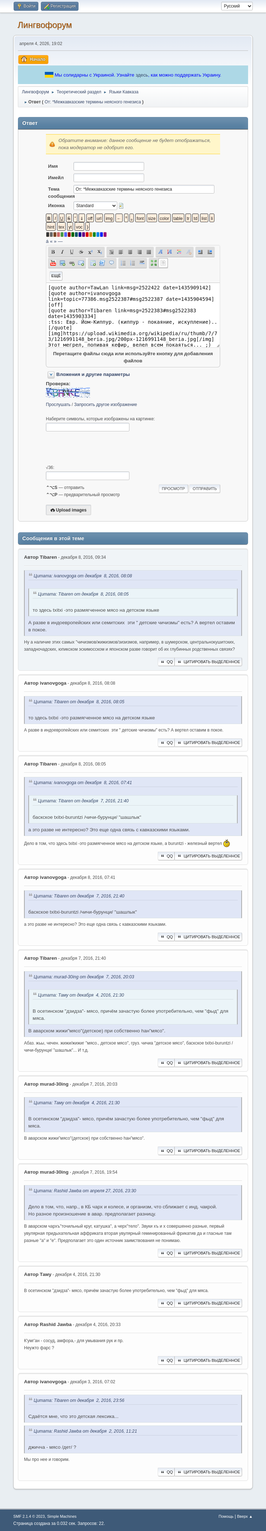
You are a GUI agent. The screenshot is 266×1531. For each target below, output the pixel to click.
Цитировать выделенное (208, 662)
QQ (166, 662)
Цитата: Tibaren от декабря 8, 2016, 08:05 (83, 594)
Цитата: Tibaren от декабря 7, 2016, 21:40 (83, 801)
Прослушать (58, 404)
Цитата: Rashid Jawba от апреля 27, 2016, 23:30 (85, 1190)
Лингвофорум (45, 25)
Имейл (56, 177)
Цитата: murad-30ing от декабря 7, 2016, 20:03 (84, 976)
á (47, 241)
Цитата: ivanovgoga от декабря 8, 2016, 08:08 (83, 575)
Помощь (226, 1516)
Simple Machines (61, 1516)
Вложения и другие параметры (93, 374)
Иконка (56, 205)
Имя (53, 166)
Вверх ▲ (245, 1516)
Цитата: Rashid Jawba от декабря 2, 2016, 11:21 (85, 1431)
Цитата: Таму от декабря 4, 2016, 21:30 (81, 995)
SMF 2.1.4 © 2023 (29, 1516)
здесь (142, 75)
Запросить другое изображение (105, 404)
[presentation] (100, 448)
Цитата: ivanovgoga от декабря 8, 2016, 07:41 (83, 782)
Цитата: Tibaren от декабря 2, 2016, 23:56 (79, 1400)
